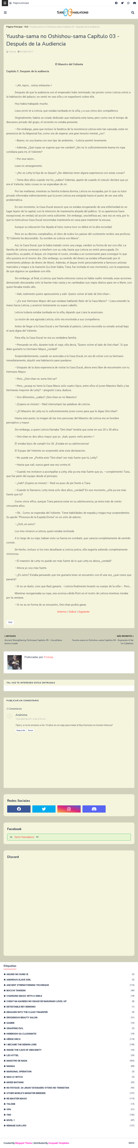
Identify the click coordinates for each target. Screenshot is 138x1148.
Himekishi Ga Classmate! (70, 1033)
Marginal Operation (70, 1071)
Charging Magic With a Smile (70, 996)
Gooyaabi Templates (58, 1143)
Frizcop (12, 51)
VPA (70, 1109)
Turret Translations (24, 837)
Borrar (30, 730)
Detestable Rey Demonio (70, 1006)
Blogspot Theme (23, 1143)
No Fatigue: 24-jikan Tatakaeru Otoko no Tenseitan (70, 1087)
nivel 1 (70, 1120)
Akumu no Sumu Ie (70, 974)
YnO (26, 27)
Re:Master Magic (70, 1098)
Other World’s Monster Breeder (70, 1093)
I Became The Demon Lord (70, 1044)
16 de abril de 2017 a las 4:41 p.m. (31, 719)
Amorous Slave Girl (70, 979)
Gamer (70, 1023)
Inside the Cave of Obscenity (70, 1050)
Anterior (62, 611)
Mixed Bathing (70, 1082)
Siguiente (83, 611)
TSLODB (70, 1104)
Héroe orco (70, 1039)
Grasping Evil (70, 1028)
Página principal (19, 3)
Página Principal (14, 27)
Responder (21, 730)
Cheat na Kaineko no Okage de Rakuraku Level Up (70, 1001)
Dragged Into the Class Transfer (70, 1012)
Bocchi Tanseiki (70, 990)
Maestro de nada (70, 1060)
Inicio (131, 1143)
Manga (70, 1066)
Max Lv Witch (70, 1077)
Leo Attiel (70, 1055)
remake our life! (70, 1125)
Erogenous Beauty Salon (70, 1017)
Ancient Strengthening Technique (70, 985)
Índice (72, 611)
